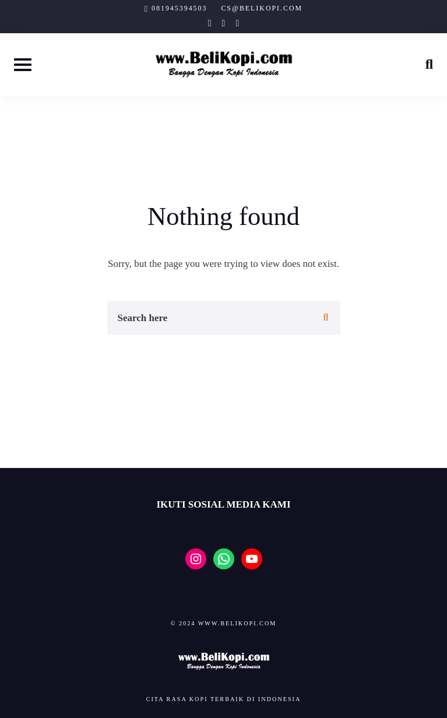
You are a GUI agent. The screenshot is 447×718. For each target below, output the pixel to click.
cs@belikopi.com (261, 8)
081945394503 (179, 8)
